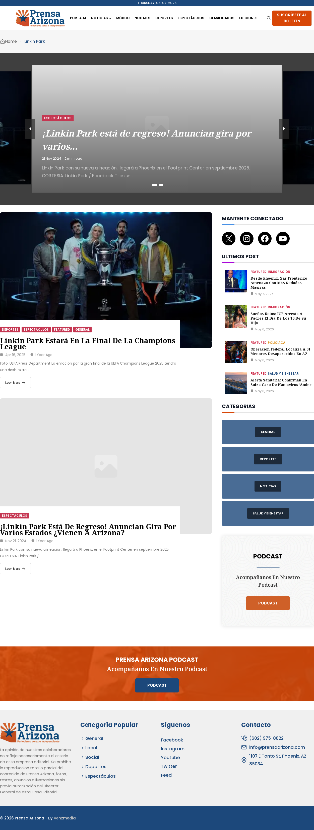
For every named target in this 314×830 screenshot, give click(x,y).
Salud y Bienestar (283, 373)
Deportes (164, 18)
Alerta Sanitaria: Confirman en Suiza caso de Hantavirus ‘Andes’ (281, 382)
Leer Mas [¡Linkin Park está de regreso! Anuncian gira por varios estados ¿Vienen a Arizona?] (15, 568)
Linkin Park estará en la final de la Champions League (87, 343)
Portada (78, 18)
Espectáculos (191, 18)
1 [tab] (154, 185)
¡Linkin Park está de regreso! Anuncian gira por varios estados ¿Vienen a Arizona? (88, 529)
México (123, 18)
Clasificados (221, 18)
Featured (62, 329)
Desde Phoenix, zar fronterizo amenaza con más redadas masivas (278, 283)
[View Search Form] (268, 18)
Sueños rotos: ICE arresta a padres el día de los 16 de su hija (278, 318)
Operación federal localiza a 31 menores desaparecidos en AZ (280, 351)
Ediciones (248, 18)
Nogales (142, 18)
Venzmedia (65, 818)
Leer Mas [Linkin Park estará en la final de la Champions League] (15, 382)
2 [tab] (161, 185)
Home (11, 41)
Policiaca (276, 342)
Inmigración (279, 272)
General (82, 329)
